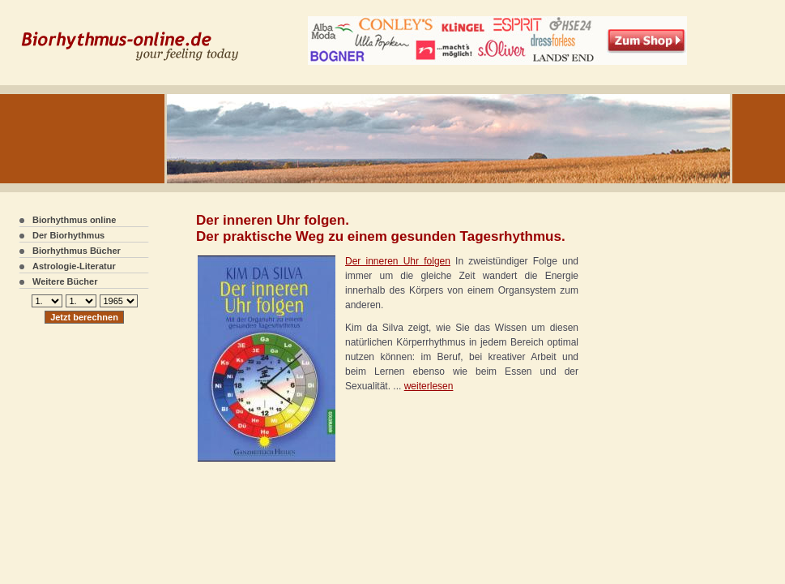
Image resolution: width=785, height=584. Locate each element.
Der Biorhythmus (68, 235)
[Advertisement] (646, 324)
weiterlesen (429, 386)
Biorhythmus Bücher (76, 251)
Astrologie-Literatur (74, 266)
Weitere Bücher (65, 281)
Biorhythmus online (74, 220)
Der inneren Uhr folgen (397, 261)
